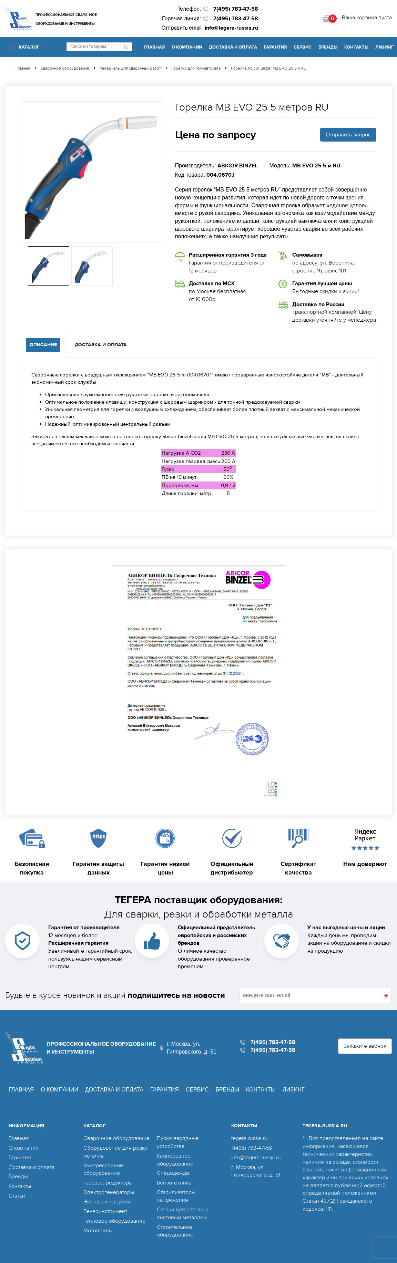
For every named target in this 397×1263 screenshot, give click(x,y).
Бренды (327, 47)
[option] (91, 172)
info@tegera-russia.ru (231, 27)
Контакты (356, 47)
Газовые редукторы (108, 1182)
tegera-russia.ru (249, 1138)
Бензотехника (174, 1182)
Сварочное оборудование (116, 1138)
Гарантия (275, 47)
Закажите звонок (365, 1046)
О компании (187, 47)
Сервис (303, 47)
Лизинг (384, 47)
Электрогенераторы (108, 1192)
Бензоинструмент (105, 1211)
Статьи (17, 1195)
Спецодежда (173, 1173)
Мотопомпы (98, 1230)
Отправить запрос (348, 134)
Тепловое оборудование (114, 1221)
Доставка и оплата (233, 47)
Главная (154, 47)
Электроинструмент (108, 1201)
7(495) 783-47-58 (235, 9)
